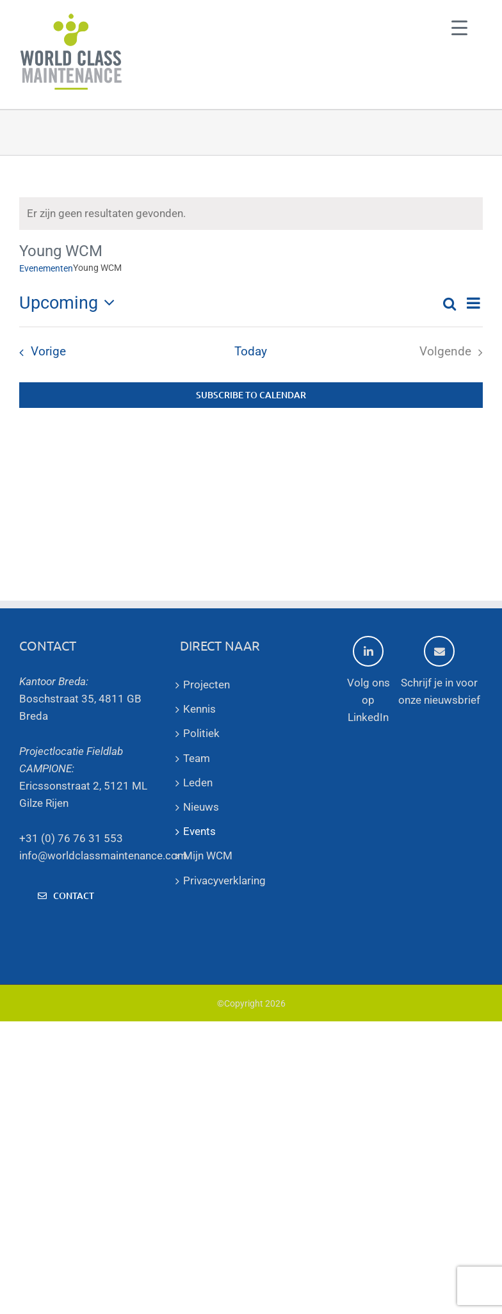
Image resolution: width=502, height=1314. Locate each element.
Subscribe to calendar (251, 395)
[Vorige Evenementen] (39, 352)
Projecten (206, 684)
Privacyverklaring (224, 880)
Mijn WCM (207, 855)
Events (199, 831)
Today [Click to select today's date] (250, 352)
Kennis (199, 708)
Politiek (201, 733)
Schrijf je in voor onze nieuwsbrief (439, 671)
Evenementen (46, 268)
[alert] (251, 213)
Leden (198, 782)
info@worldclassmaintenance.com (103, 855)
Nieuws (201, 806)
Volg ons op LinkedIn (368, 680)
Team (196, 758)
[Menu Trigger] (459, 27)
